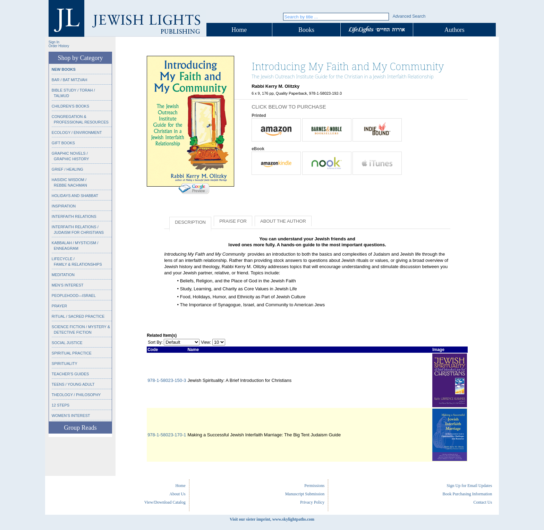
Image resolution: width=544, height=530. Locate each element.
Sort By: (155, 342)
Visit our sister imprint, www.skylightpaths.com (272, 519)
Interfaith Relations (74, 216)
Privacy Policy (312, 502)
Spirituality (64, 363)
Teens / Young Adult (73, 384)
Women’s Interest (71, 415)
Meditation (63, 275)
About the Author (283, 221)
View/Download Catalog (165, 502)
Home (239, 29)
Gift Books (63, 143)
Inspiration (64, 206)
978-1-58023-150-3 (166, 380)
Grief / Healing (67, 169)
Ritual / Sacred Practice (78, 316)
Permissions (314, 485)
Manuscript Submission (305, 493)
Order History (59, 46)
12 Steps (60, 405)
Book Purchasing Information (467, 493)
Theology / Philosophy (76, 395)
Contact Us (482, 502)
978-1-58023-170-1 (166, 434)
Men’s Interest (68, 285)
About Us (177, 493)
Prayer (59, 306)
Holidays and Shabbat (75, 196)
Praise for (233, 221)
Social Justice (67, 343)
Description (190, 222)
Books (306, 29)
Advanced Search (409, 16)
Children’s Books (70, 106)
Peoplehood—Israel (74, 295)
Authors (454, 29)
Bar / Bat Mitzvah (69, 80)
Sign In (54, 42)
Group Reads (80, 427)
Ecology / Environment (77, 132)
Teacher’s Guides (70, 374)
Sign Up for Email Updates (469, 485)
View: (206, 342)
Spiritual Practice (72, 353)
